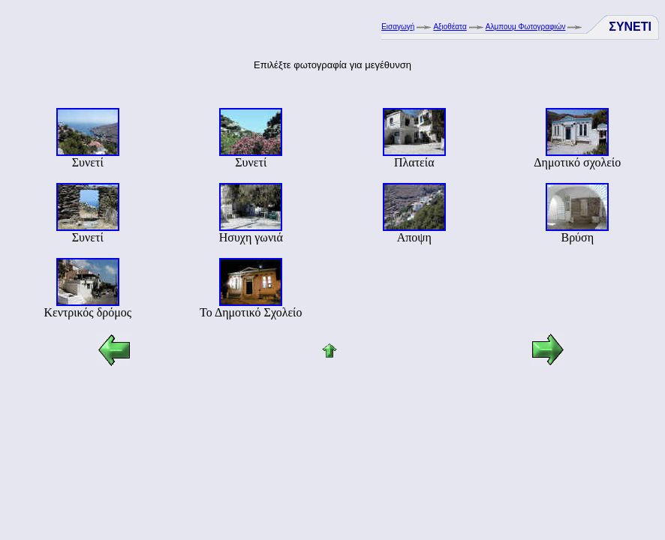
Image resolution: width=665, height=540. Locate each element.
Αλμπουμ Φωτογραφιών (526, 26)
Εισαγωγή (397, 26)
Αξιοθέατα (449, 26)
